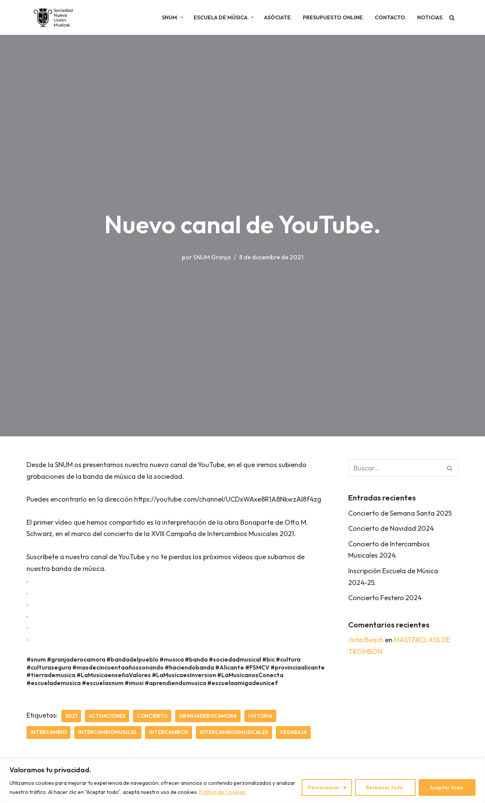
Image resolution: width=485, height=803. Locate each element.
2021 (71, 715)
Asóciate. (278, 17)
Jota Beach (365, 639)
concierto (152, 715)
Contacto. (391, 17)
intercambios (168, 732)
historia (260, 715)
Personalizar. (324, 787)
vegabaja (293, 732)
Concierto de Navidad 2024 (391, 528)
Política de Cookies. (222, 792)
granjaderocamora (208, 715)
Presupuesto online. (333, 17)
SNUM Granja (212, 257)
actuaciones (107, 715)
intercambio (48, 732)
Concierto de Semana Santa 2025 (400, 513)
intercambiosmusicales (234, 732)
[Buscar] (452, 17)
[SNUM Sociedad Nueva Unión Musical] (53, 17)
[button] (181, 17)
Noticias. (430, 17)
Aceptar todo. (447, 787)
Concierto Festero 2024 (385, 597)
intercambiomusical (108, 732)
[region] (242, 781)
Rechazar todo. (385, 787)
